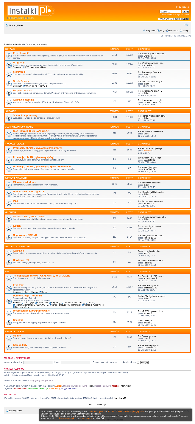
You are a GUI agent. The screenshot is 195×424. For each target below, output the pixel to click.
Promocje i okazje (14, 144)
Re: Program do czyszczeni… (151, 201)
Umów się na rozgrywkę (36, 86)
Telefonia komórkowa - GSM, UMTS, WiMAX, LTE (41, 275)
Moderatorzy (54, 388)
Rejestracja (173, 30)
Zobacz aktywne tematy (36, 44)
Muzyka (34, 292)
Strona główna (16, 25)
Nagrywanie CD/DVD (25, 235)
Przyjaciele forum (69, 388)
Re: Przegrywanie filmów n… (151, 235)
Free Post (18, 285)
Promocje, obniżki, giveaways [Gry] (33, 157)
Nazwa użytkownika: (13, 362)
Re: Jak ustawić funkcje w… (151, 72)
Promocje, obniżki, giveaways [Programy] (37, 148)
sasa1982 (148, 160)
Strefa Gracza (21, 81)
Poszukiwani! (21, 53)
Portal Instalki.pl (182, 7)
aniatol (147, 323)
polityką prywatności (66, 418)
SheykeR (148, 56)
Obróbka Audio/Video (94, 305)
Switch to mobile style (97, 405)
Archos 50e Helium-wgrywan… (152, 296)
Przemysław (149, 278)
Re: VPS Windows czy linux (150, 311)
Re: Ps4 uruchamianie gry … (151, 81)
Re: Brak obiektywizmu (148, 285)
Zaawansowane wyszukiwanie (175, 14)
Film (26, 292)
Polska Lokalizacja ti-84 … (150, 251)
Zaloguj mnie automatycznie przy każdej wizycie (116, 362)
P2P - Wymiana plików (35, 67)
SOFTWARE (10, 49)
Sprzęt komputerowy (25, 115)
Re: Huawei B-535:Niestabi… (151, 131)
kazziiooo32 (149, 288)
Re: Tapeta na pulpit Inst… (150, 345)
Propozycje (29, 302)
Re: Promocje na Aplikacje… (151, 148)
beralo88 (148, 65)
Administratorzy (20, 388)
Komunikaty (20, 345)
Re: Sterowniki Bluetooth (149, 183)
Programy (19, 62)
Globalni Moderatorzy (38, 388)
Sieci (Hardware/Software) (19, 127)
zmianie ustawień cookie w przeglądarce (125, 411)
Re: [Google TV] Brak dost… (151, 192)
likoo (146, 338)
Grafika (91, 302)
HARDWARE (10, 111)
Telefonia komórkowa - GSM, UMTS (31, 305)
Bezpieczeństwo (22, 90)
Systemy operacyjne (16, 178)
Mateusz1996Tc (151, 102)
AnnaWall (148, 169)
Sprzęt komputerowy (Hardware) (66, 305)
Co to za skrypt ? (146, 320)
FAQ (162, 30)
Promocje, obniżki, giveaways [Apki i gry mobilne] (42, 166)
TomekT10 (148, 238)
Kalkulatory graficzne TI (18, 247)
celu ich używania (98, 411)
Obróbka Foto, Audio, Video (29, 216)
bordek (147, 313)
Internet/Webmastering (73, 302)
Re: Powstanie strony (147, 336)
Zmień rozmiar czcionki (186, 24)
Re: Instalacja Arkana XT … (150, 91)
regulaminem (86, 418)
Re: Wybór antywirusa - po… (151, 63)
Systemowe (42, 302)
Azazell (147, 151)
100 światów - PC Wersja (149, 158)
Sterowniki (19, 71)
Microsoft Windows (24, 182)
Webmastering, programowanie (31, 310)
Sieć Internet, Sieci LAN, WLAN (31, 131)
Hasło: (57, 362)
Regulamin (151, 30)
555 (145, 253)
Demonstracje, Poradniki (27, 295)
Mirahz (115, 386)
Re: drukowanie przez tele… (151, 100)
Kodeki (17, 225)
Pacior (146, 263)
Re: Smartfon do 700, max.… (151, 276)
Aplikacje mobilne (23, 99)
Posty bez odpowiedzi (14, 44)
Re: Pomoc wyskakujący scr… (152, 116)
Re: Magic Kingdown (147, 167)
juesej (146, 134)
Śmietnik (18, 320)
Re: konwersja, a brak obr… (150, 226)
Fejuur (146, 228)
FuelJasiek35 (150, 348)
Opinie (17, 335)
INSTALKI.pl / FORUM (14, 332)
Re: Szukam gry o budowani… (152, 54)
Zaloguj (186, 30)
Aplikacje (18, 250)
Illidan (146, 74)
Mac (15, 200)
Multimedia (10, 212)
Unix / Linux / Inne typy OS (28, 191)
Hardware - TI (21, 260)
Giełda (44, 292)
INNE (7, 272)
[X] (102, 418)
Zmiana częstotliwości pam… (151, 260)
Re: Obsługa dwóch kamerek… (152, 217)
